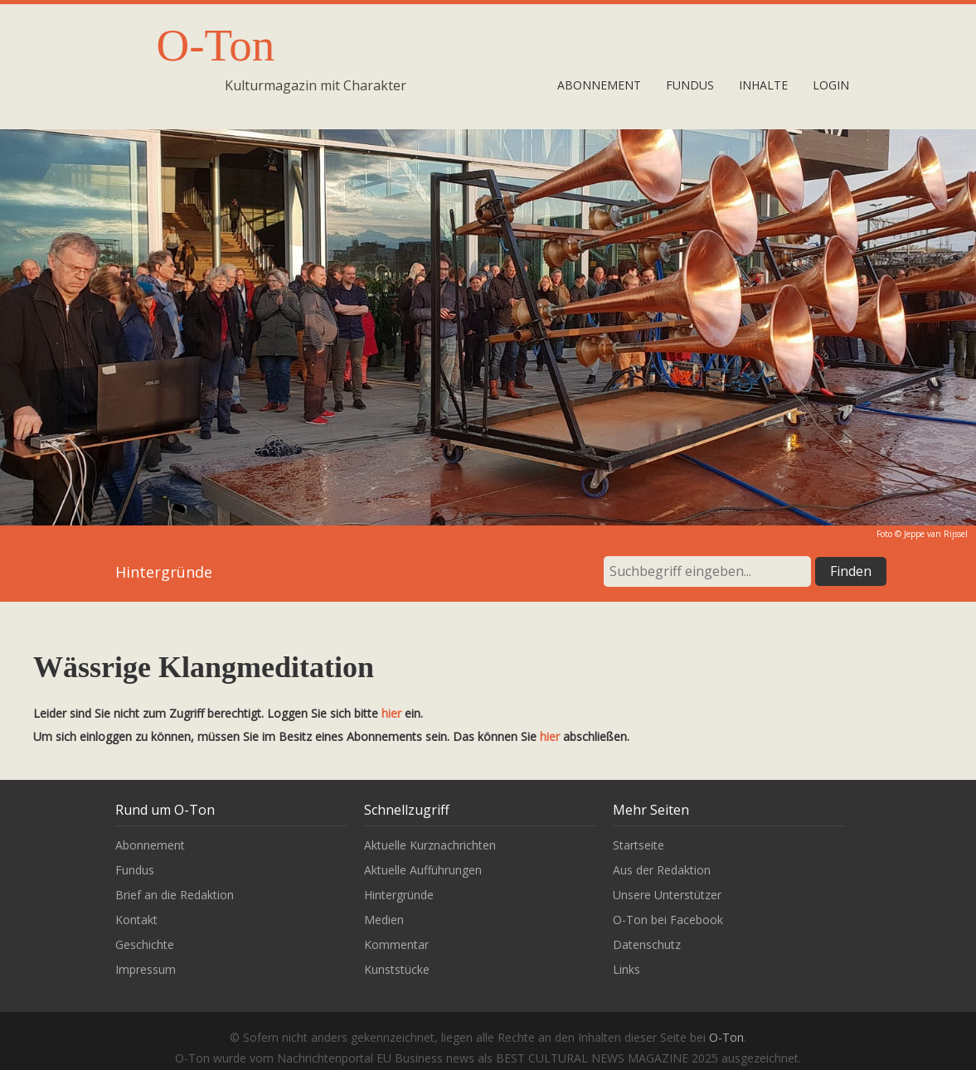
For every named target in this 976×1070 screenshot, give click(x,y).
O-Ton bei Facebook (668, 919)
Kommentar (396, 944)
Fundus (690, 85)
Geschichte (144, 944)
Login (831, 85)
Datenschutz (647, 944)
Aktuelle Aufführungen (423, 870)
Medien (384, 919)
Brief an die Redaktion (174, 895)
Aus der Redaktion (662, 870)
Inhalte (763, 85)
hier (391, 713)
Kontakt (136, 919)
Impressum (145, 969)
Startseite (638, 845)
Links (626, 969)
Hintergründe (399, 895)
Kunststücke (397, 969)
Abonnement (599, 85)
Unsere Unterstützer (667, 895)
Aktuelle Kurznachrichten (430, 845)
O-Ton (216, 45)
